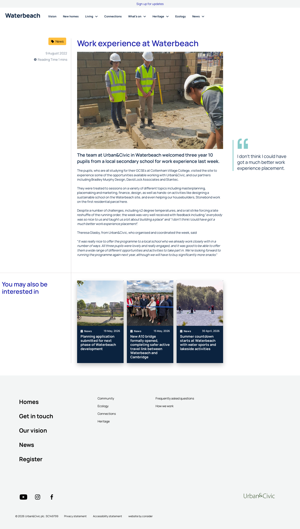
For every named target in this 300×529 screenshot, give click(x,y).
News (26, 445)
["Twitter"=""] (23, 497)
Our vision (33, 430)
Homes (29, 402)
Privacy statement (75, 516)
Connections (107, 414)
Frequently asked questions (175, 398)
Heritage (104, 421)
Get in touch (36, 416)
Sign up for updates (150, 4)
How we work (165, 406)
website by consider (140, 516)
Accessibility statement (107, 516)
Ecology (103, 406)
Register (30, 459)
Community (106, 398)
